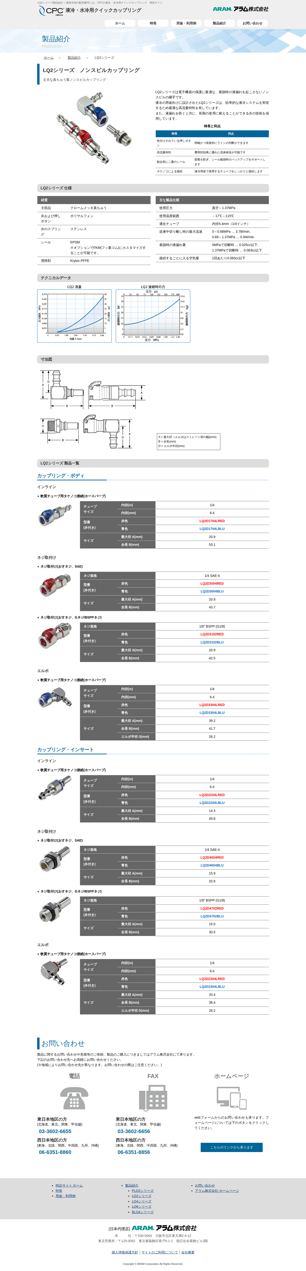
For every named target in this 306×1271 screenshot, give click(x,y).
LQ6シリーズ (141, 1206)
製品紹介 (219, 23)
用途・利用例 (186, 23)
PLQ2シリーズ (143, 1191)
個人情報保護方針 (125, 1252)
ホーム (120, 23)
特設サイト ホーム (69, 1185)
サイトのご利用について (160, 1252)
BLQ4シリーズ (143, 1212)
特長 (153, 23)
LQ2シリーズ (141, 1196)
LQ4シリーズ (141, 1201)
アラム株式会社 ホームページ (217, 1191)
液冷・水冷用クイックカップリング (90, 10)
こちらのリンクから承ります (231, 1147)
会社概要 (188, 1252)
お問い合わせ (252, 23)
